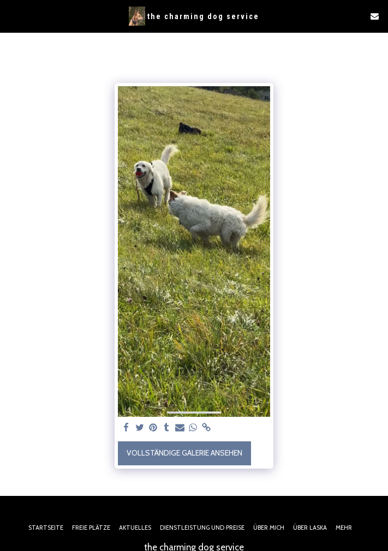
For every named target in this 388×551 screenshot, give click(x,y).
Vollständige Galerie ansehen (184, 453)
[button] (12, 15)
